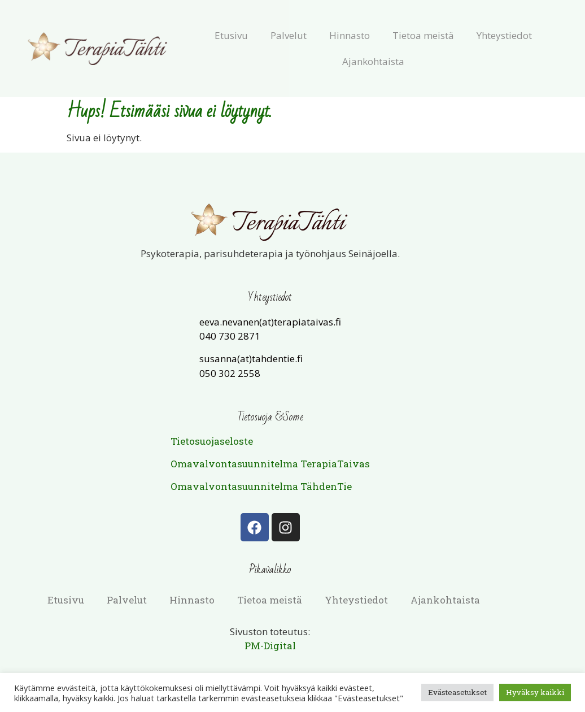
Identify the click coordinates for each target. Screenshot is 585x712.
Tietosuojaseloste (212, 441)
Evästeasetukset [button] (457, 692)
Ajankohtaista (373, 61)
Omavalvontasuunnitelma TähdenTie (261, 486)
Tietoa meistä (423, 35)
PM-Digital (270, 645)
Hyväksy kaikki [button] (535, 692)
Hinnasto (349, 35)
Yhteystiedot (504, 35)
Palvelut (288, 35)
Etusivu (231, 35)
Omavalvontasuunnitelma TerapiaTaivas (270, 463)
